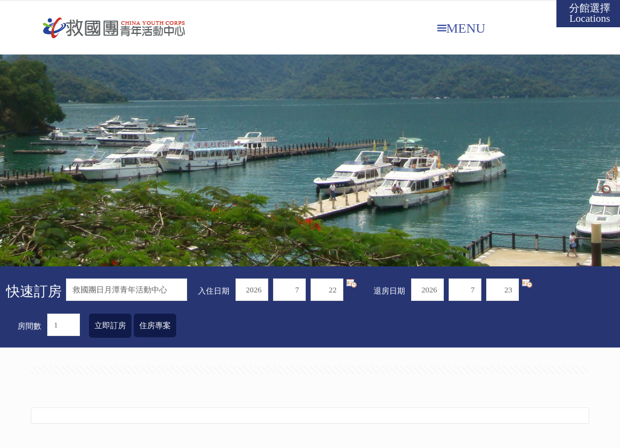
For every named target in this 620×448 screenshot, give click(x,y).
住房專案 (155, 325)
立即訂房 (110, 325)
